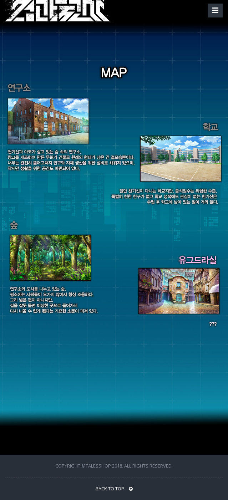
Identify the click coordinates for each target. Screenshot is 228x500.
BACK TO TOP (114, 488)
